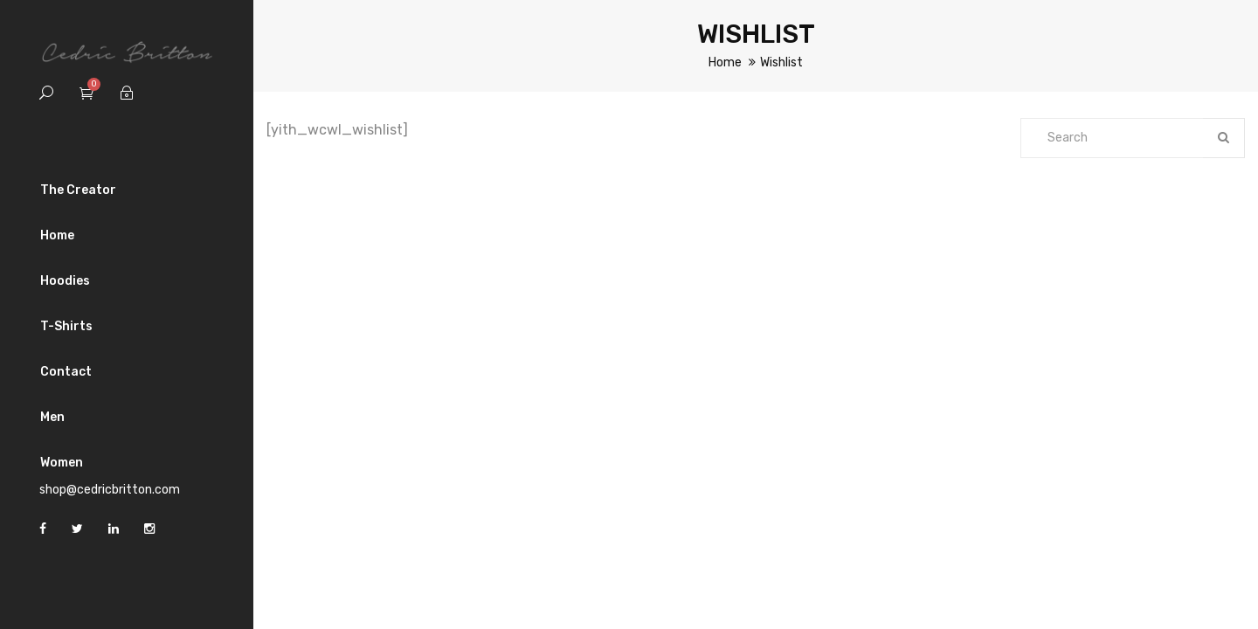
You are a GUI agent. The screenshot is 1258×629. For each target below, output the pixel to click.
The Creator (78, 190)
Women (61, 462)
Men (52, 417)
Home (57, 235)
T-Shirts (66, 326)
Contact (66, 371)
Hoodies (65, 280)
